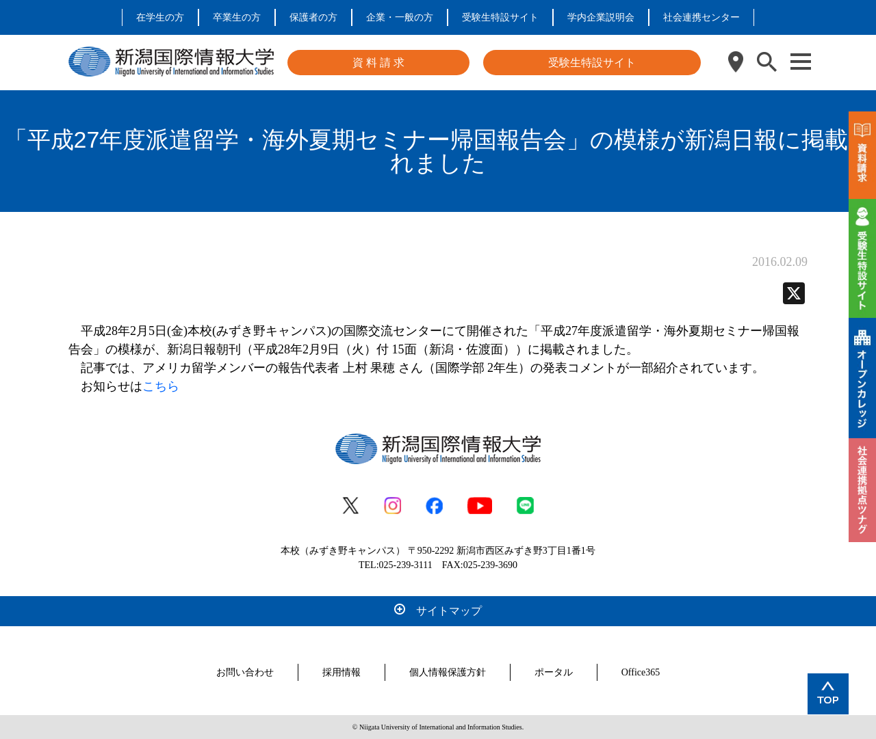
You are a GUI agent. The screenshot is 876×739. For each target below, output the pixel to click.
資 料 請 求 (378, 62)
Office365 (640, 672)
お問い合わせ (245, 672)
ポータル (553, 672)
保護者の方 (313, 17)
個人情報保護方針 (447, 672)
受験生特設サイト (500, 17)
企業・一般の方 (399, 17)
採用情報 (341, 672)
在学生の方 (160, 17)
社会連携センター (701, 17)
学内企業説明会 (600, 17)
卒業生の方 (237, 17)
